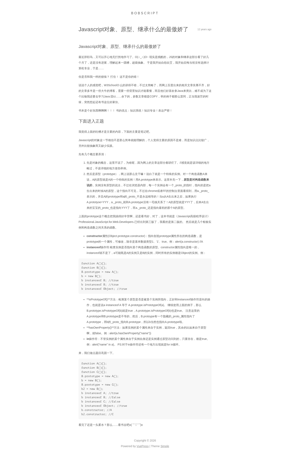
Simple (165, 446)
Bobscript (145, 13)
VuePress (143, 446)
